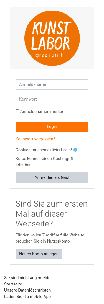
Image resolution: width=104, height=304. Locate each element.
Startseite (13, 284)
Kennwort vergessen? (35, 138)
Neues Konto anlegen (39, 253)
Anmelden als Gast (52, 177)
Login (52, 126)
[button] (76, 150)
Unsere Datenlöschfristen (27, 290)
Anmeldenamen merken (42, 111)
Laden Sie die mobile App (27, 296)
